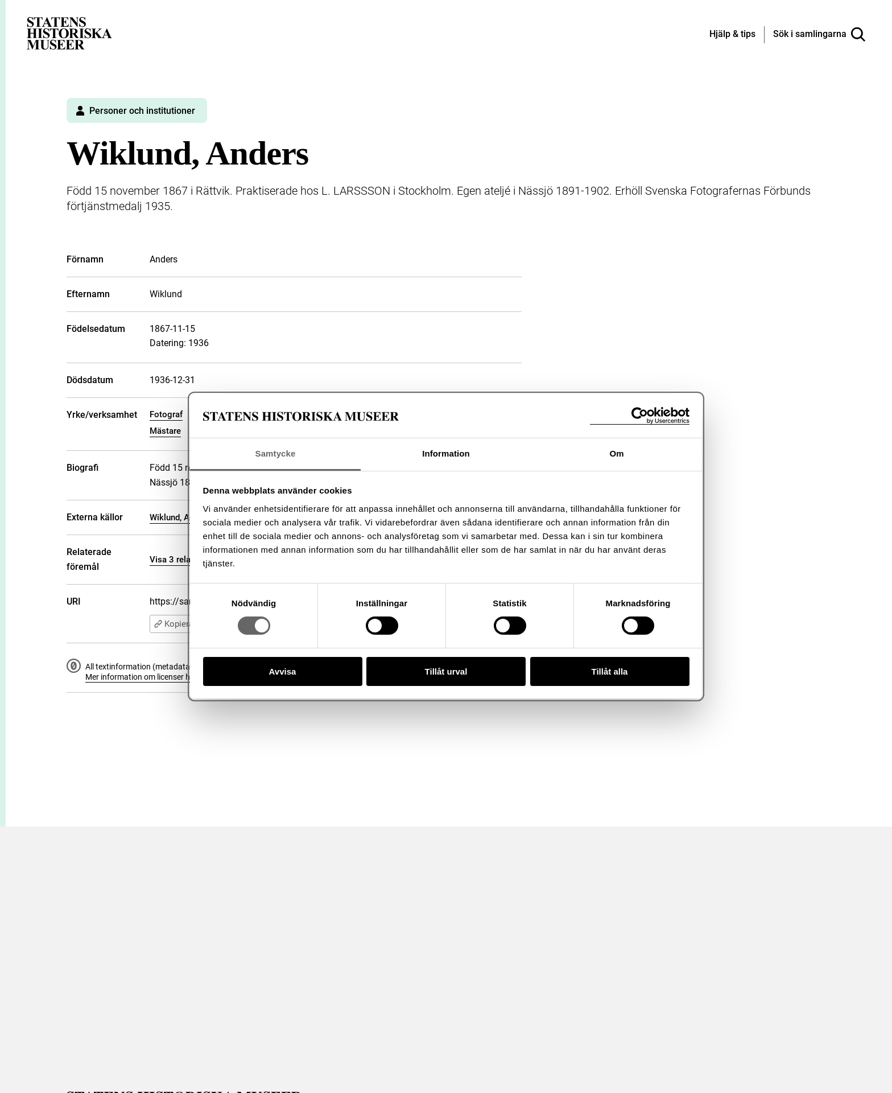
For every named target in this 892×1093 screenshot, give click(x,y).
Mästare (165, 431)
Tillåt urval (446, 671)
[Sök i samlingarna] (819, 34)
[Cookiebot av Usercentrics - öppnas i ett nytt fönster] (639, 416)
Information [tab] (446, 453)
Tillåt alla (610, 671)
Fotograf (166, 414)
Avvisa (282, 671)
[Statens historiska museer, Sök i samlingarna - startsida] (69, 32)
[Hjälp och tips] (732, 34)
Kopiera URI (181, 624)
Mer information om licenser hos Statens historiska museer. (189, 676)
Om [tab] (616, 453)
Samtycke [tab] (275, 453)
